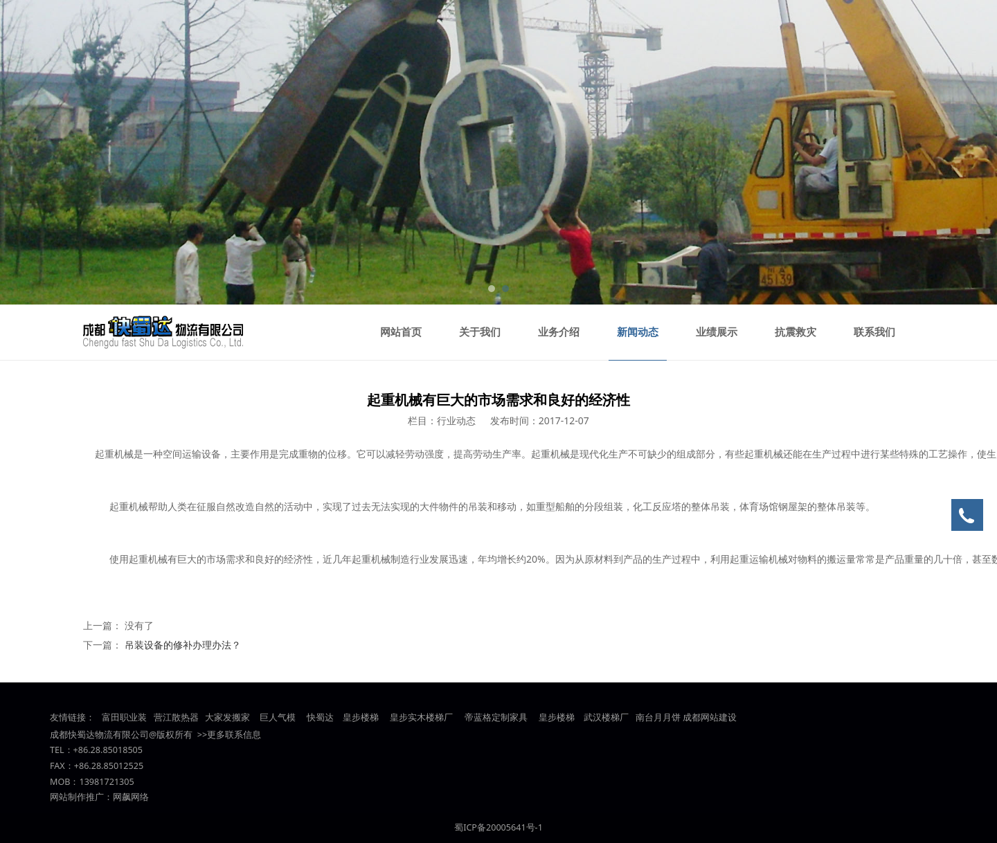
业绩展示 (716, 332)
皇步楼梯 (360, 717)
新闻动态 (637, 332)
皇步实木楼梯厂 (421, 717)
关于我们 (480, 332)
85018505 (122, 750)
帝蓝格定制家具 (496, 717)
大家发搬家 (227, 717)
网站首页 (401, 332)
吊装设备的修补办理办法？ (183, 644)
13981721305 (106, 782)
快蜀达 (320, 717)
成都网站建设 (710, 717)
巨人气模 (279, 717)
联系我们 (874, 332)
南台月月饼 (658, 717)
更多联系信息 (234, 735)
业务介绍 (559, 332)
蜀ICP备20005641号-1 (498, 827)
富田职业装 (124, 717)
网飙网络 (131, 797)
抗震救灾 (795, 332)
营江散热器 (176, 717)
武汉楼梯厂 (606, 717)
